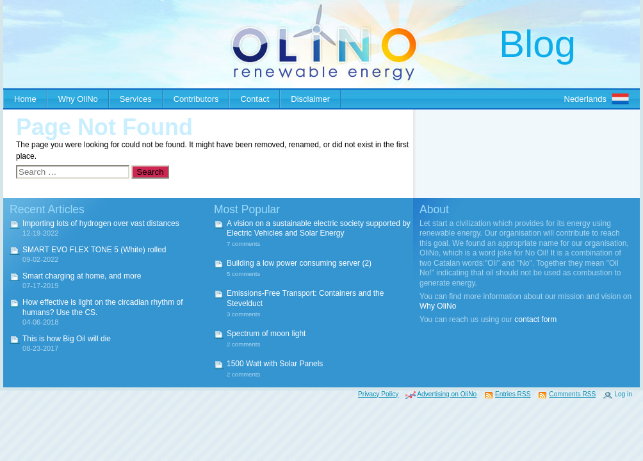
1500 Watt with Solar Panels (275, 363)
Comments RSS (572, 394)
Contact (254, 99)
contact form (535, 319)
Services (136, 99)
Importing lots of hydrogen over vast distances (100, 223)
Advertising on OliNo (446, 394)
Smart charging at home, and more (81, 275)
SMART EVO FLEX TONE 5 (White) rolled (94, 249)
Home (25, 99)
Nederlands (585, 99)
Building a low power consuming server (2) (299, 263)
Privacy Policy (378, 394)
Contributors (196, 99)
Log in (623, 394)
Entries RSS (512, 394)
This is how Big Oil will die (66, 338)
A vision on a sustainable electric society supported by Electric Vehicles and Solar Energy (319, 228)
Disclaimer (310, 99)
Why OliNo (78, 99)
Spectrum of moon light (266, 333)
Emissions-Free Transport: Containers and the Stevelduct (305, 298)
